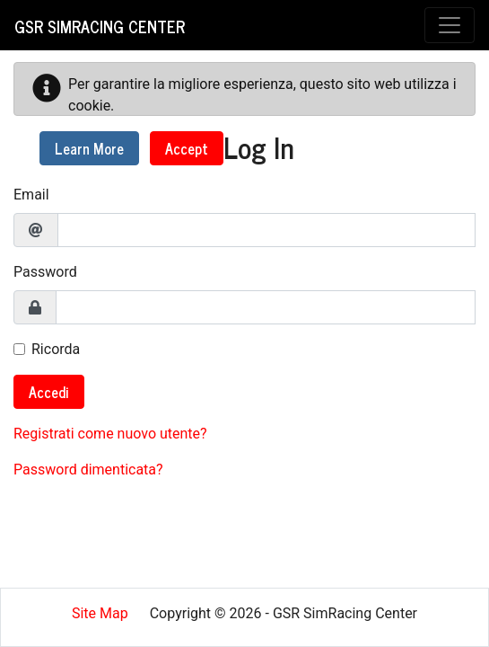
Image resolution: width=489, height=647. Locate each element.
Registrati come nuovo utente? (110, 433)
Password (45, 271)
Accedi (49, 391)
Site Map (100, 613)
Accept (186, 148)
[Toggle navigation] (449, 25)
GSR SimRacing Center (99, 26)
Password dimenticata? (88, 469)
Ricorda (55, 349)
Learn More (89, 148)
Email (31, 194)
